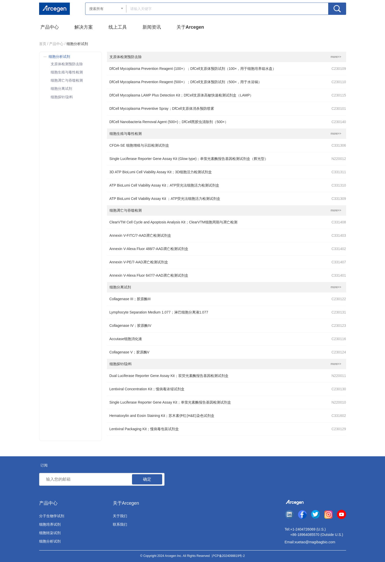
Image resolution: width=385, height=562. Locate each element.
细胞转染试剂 (50, 533)
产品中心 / (57, 44)
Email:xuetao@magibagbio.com (310, 542)
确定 (147, 479)
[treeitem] (70, 63)
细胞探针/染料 (62, 97)
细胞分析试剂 (50, 541)
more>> (336, 57)
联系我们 (120, 524)
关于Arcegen (126, 503)
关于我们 (120, 516)
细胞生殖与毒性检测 (67, 72)
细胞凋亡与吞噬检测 (67, 80)
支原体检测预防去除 (67, 64)
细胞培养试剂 (50, 524)
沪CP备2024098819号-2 (228, 556)
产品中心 (48, 503)
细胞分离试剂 (61, 89)
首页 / (43, 44)
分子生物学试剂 (51, 516)
